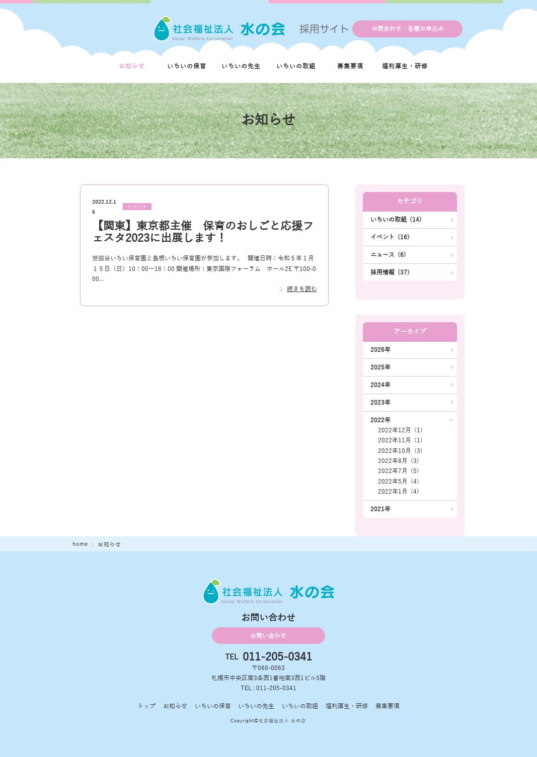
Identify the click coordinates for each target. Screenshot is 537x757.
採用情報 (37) (390, 272)
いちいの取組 (296, 66)
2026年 (380, 349)
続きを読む (302, 289)
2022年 (380, 420)
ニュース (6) (388, 254)
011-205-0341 (277, 657)
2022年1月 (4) (398, 491)
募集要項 (350, 66)
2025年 (380, 367)
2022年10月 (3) (400, 450)
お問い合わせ (268, 635)
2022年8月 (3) (398, 460)
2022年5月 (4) (398, 481)
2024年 (380, 385)
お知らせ (132, 66)
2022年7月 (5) (398, 471)
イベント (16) (390, 237)
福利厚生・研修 (405, 66)
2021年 (380, 509)
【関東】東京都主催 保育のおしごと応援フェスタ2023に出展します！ (203, 232)
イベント (137, 207)
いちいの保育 (186, 66)
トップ (146, 706)
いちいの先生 (241, 66)
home (81, 544)
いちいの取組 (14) (396, 219)
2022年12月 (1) (400, 430)
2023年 (380, 402)
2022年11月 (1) (400, 440)
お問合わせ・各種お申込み (407, 29)
